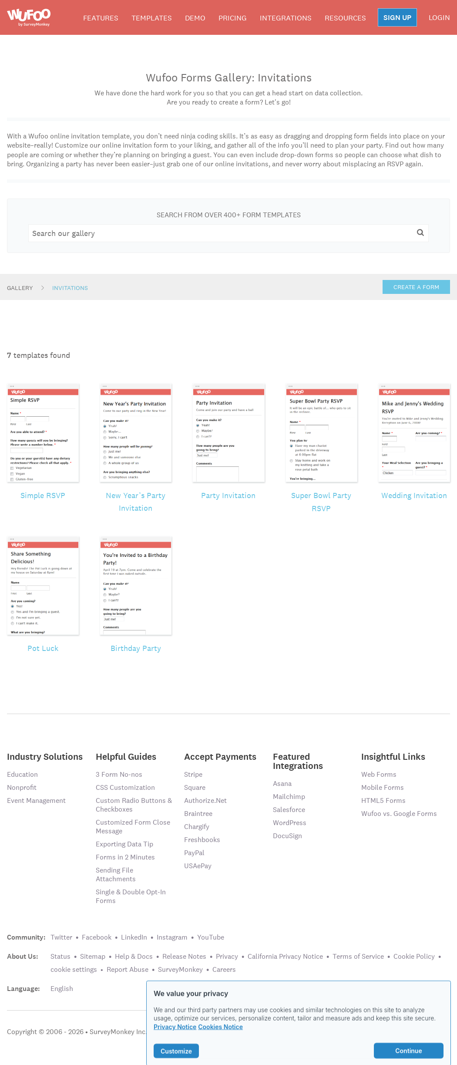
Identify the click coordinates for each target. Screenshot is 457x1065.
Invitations (70, 288)
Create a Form (416, 287)
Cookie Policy (414, 956)
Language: (23, 988)
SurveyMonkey (180, 969)
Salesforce (289, 809)
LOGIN (439, 17)
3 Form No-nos (119, 774)
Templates (151, 18)
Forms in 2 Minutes (125, 857)
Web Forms (379, 774)
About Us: (22, 956)
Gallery (20, 288)
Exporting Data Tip (124, 844)
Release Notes (184, 956)
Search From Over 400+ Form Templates (229, 214)
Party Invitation (228, 495)
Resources (345, 18)
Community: (26, 937)
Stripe (193, 774)
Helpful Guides (126, 756)
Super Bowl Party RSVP (321, 501)
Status (60, 956)
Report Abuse (127, 969)
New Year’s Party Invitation (135, 501)
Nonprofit (22, 787)
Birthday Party (136, 648)
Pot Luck (42, 648)
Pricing (232, 18)
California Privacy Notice (285, 956)
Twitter (61, 937)
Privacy (227, 956)
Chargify (196, 826)
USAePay (198, 865)
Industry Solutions (45, 756)
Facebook (96, 937)
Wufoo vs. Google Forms (399, 813)
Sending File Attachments (116, 874)
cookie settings (73, 969)
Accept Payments (220, 756)
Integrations (286, 18)
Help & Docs (134, 956)
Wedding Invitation (414, 495)
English (61, 988)
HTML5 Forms (383, 800)
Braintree (198, 813)
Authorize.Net (205, 800)
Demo (195, 18)
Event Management (36, 800)
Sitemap (92, 956)
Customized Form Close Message (133, 827)
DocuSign (287, 835)
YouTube (210, 937)
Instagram (172, 937)
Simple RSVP (42, 495)
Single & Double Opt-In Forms (131, 896)
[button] (420, 232)
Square (194, 787)
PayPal (194, 852)
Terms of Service (358, 956)
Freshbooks (202, 839)
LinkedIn (134, 937)
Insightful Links (393, 756)
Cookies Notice (220, 1036)
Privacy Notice (175, 1036)
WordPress (289, 822)
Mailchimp (289, 796)
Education (22, 774)
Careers (224, 969)
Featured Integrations (298, 761)
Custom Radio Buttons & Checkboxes (134, 805)
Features (100, 18)
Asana (282, 783)
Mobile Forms (382, 787)
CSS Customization (125, 787)
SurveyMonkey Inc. (118, 1031)
